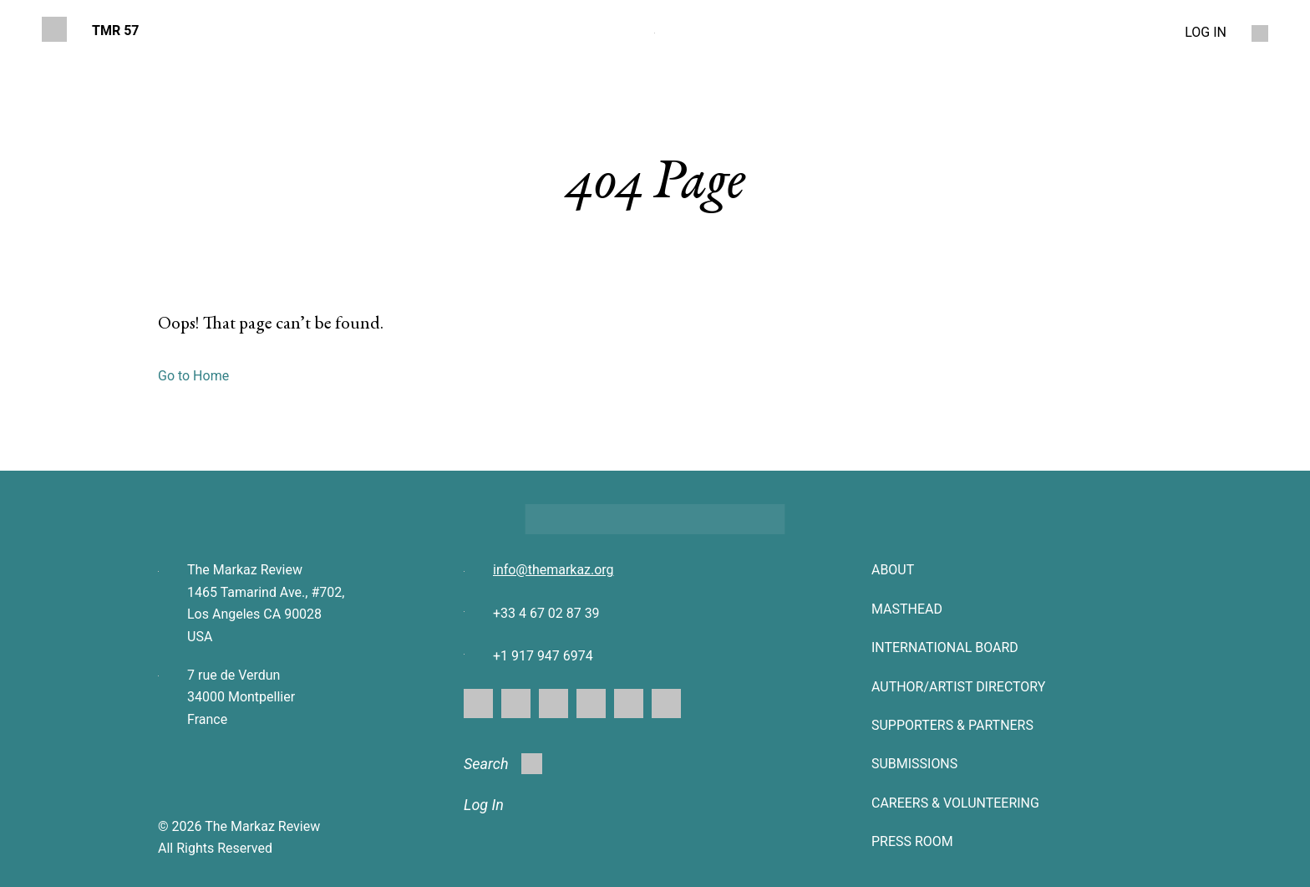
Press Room (912, 841)
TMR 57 (116, 30)
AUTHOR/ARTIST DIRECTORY (958, 687)
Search (503, 763)
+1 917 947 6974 (543, 656)
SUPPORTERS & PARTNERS (952, 725)
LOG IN (1205, 32)
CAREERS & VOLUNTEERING (955, 803)
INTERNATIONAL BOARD (944, 647)
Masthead (906, 609)
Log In (484, 804)
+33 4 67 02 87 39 (546, 613)
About (892, 570)
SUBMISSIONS (914, 764)
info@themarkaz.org (553, 570)
